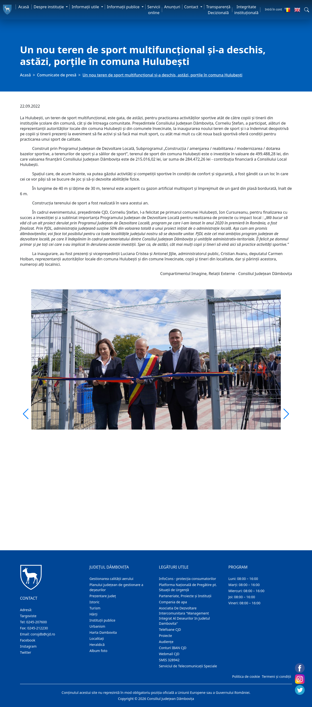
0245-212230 (37, 628)
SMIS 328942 (169, 660)
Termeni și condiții (276, 676)
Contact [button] (191, 6)
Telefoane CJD (170, 629)
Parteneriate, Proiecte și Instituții (185, 596)
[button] (306, 9)
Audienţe (166, 641)
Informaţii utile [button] (86, 6)
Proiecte (165, 635)
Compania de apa (173, 602)
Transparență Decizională (218, 9)
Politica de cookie (246, 676)
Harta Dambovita (103, 632)
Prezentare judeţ (102, 596)
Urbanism (97, 626)
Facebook (27, 640)
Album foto (98, 650)
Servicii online (153, 9)
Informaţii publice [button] (124, 6)
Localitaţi (96, 638)
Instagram (28, 646)
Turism (94, 608)
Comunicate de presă (57, 75)
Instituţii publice (102, 620)
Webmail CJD (169, 654)
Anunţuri (172, 6)
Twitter (25, 652)
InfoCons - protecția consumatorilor (187, 578)
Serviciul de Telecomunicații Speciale (188, 666)
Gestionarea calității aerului (111, 578)
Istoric (94, 602)
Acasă (23, 6)
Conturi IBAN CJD (172, 647)
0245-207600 (36, 622)
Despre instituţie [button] (49, 6)
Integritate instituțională (246, 9)
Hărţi (93, 614)
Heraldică (97, 644)
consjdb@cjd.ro (42, 634)
